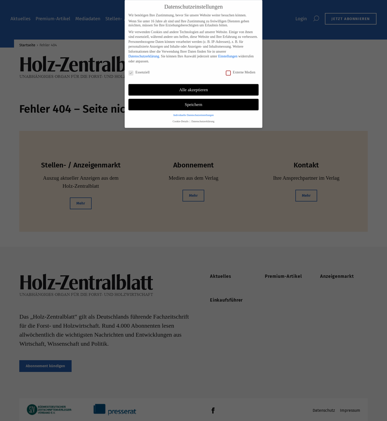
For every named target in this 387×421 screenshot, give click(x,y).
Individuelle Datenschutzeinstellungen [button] (193, 112)
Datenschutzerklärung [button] (202, 118)
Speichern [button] (193, 101)
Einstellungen (227, 53)
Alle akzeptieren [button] (193, 86)
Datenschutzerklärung (143, 53)
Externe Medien (240, 69)
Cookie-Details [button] (180, 118)
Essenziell (139, 69)
